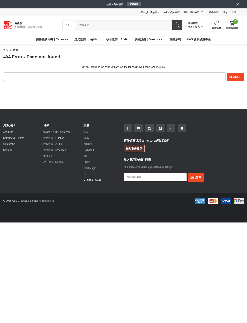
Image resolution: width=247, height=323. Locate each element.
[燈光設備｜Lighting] (87, 39)
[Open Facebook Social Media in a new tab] (128, 128)
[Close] (237, 4)
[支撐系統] (175, 39)
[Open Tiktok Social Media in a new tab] (160, 128)
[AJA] (85, 132)
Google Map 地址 (150, 12)
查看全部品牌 (91, 180)
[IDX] (85, 156)
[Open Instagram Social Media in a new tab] (149, 128)
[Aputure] (87, 144)
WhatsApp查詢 (172, 12)
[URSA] (86, 162)
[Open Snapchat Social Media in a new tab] (182, 128)
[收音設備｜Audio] (117, 39)
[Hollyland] (88, 150)
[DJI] (85, 174)
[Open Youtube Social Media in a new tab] (138, 128)
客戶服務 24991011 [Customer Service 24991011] (194, 12)
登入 (199, 26)
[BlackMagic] (89, 168)
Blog (225, 12)
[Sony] (86, 138)
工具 (234, 12)
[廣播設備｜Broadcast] (149, 39)
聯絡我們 (214, 12)
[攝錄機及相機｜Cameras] (52, 39)
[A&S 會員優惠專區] (199, 39)
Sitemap (7, 149)
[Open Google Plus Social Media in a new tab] (171, 128)
